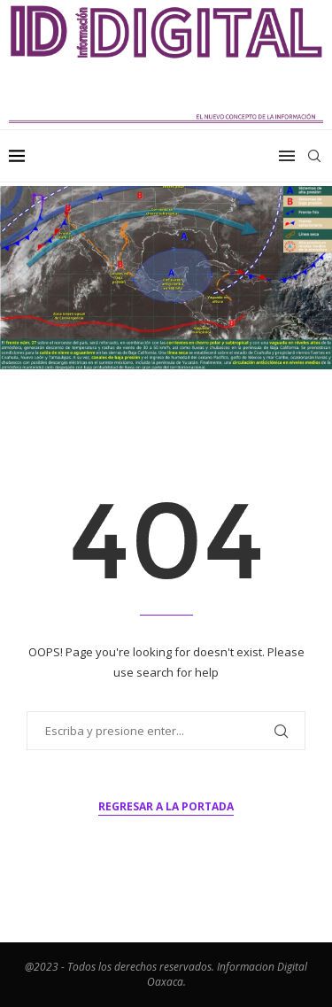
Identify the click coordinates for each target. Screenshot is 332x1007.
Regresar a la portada (166, 806)
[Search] (314, 156)
